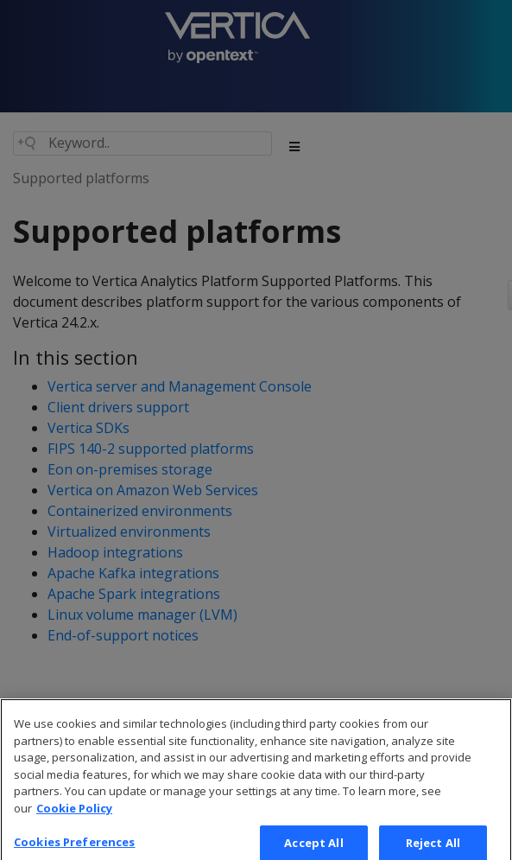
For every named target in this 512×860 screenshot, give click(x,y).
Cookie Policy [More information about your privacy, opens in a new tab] (74, 815)
